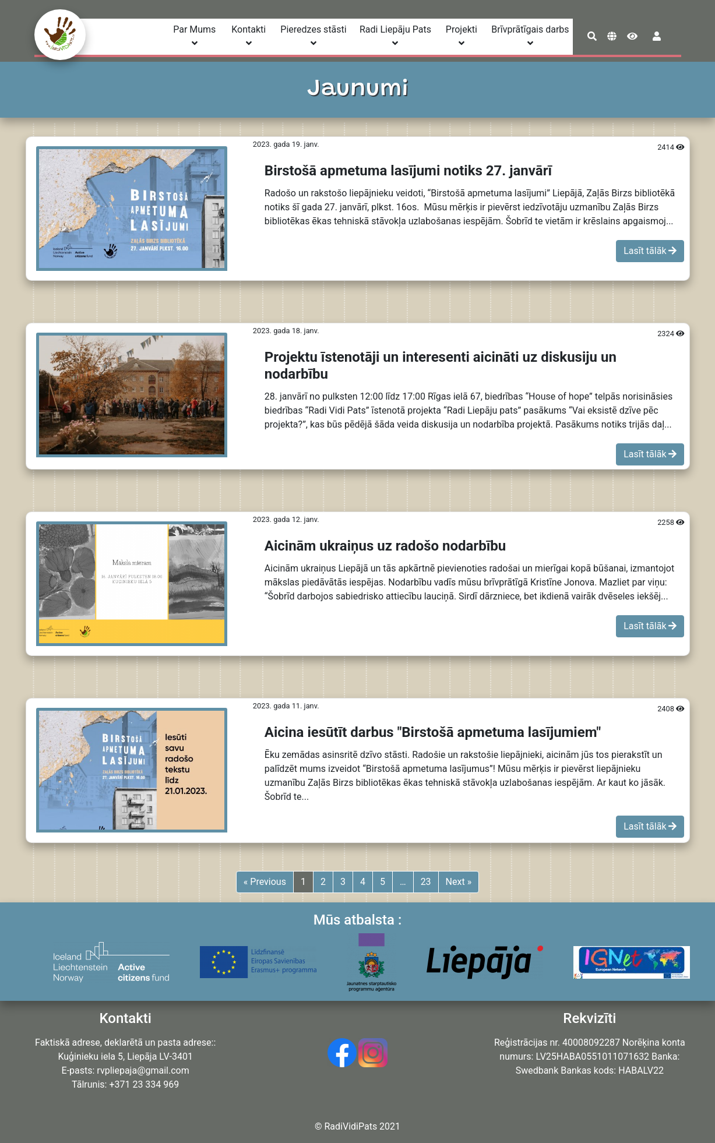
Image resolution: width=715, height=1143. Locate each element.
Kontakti (248, 36)
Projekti (461, 36)
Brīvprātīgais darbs (530, 36)
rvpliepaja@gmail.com (143, 1070)
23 (426, 881)
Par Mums (194, 36)
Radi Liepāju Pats (395, 36)
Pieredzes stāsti (313, 36)
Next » (459, 881)
